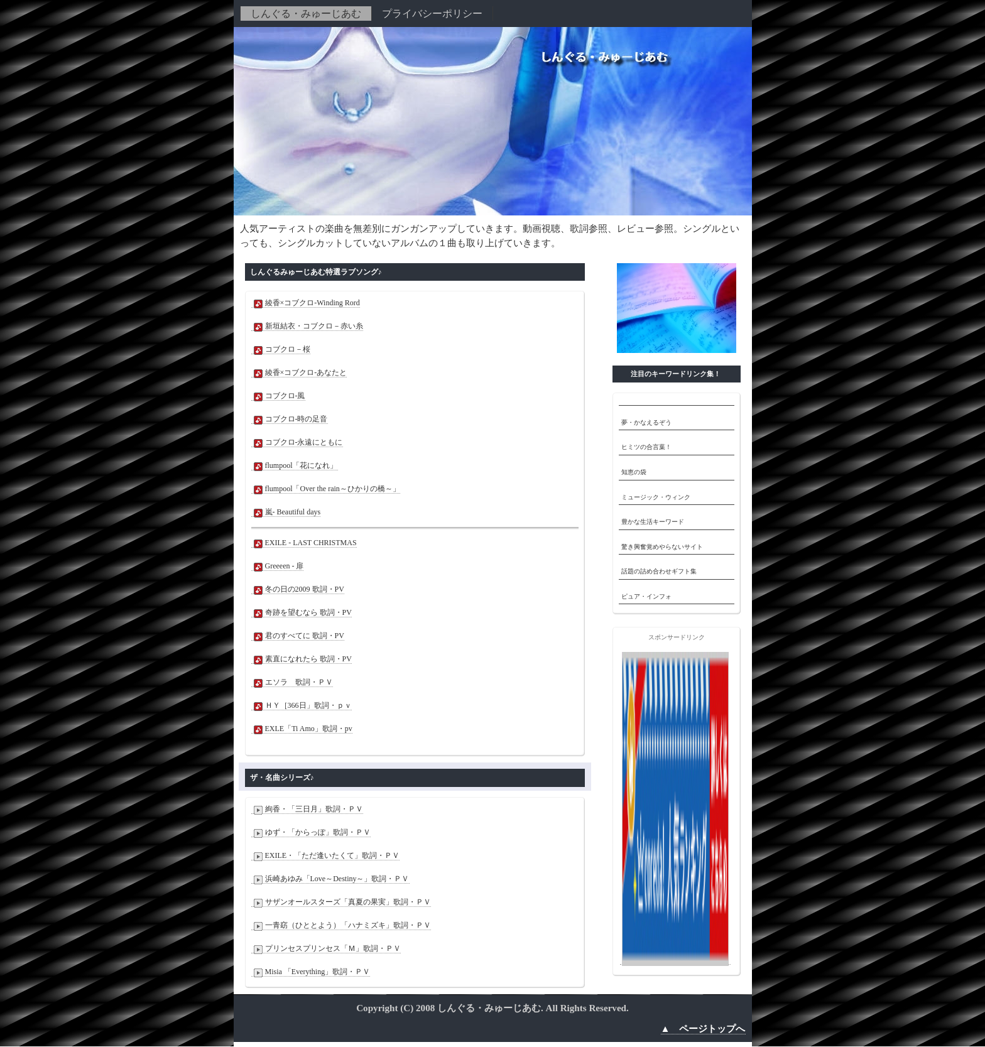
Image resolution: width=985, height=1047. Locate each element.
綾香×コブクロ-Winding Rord (305, 303)
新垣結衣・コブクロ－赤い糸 (307, 326)
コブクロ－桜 (280, 349)
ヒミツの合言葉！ (646, 446)
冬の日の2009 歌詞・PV (297, 589)
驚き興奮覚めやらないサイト (662, 546)
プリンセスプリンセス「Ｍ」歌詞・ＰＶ (326, 948)
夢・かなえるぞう (646, 422)
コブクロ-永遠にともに (297, 442)
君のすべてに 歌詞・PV (297, 636)
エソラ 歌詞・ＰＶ (292, 682)
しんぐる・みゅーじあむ (306, 13)
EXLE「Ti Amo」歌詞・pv (301, 729)
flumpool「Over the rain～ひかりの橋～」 (325, 489)
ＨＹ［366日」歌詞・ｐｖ (301, 705)
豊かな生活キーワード (652, 521)
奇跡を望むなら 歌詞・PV (301, 612)
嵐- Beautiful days (286, 512)
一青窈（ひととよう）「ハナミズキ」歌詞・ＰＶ (341, 925)
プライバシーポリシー (432, 13)
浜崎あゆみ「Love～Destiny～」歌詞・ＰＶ (330, 879)
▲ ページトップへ (703, 1029)
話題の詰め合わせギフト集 (659, 571)
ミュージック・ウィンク (655, 497)
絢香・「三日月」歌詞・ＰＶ (307, 809)
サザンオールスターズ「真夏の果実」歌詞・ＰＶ (341, 902)
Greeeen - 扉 (277, 566)
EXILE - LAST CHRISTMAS (304, 543)
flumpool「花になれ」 (294, 465)
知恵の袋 (633, 472)
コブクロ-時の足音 (289, 419)
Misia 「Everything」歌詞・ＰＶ (311, 972)
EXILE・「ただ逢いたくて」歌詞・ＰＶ (325, 855)
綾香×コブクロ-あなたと (299, 372)
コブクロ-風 (278, 396)
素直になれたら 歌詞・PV (301, 659)
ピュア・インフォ (646, 596)
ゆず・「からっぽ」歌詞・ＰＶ (311, 832)
